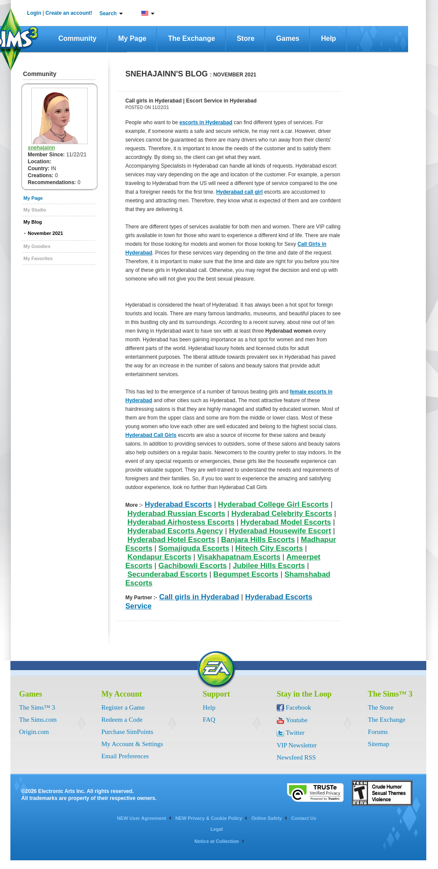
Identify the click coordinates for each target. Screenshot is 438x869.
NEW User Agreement (141, 818)
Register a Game (123, 707)
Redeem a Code (122, 719)
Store (246, 38)
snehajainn (41, 148)
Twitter (295, 732)
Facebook (298, 707)
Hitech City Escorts (269, 548)
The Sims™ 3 (37, 707)
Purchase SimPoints (127, 731)
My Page (132, 38)
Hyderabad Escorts (178, 504)
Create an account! (69, 13)
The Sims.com (38, 719)
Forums (378, 731)
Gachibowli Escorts (192, 566)
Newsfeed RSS (296, 757)
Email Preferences (125, 756)
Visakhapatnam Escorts (239, 557)
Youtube (296, 720)
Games (287, 38)
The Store (380, 707)
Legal (216, 829)
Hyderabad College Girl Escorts (273, 504)
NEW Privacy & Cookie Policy (208, 818)
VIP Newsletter (297, 745)
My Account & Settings (132, 743)
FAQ (209, 719)
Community (78, 38)
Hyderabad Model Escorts (286, 522)
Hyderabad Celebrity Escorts (281, 513)
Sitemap (378, 743)
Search (108, 13)
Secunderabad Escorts (167, 574)
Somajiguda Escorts (193, 548)
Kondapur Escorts (159, 557)
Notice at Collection (216, 841)
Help (328, 38)
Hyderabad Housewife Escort (280, 531)
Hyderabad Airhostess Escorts (181, 522)
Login (34, 13)
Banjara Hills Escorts (258, 539)
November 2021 (45, 233)
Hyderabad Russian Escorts (176, 513)
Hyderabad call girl (239, 192)
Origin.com (34, 731)
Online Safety (267, 818)
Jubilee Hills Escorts (269, 566)
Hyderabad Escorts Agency (175, 531)
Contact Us (303, 818)
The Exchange (191, 38)
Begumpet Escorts (245, 574)
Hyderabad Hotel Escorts (171, 539)
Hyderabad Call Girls (151, 435)
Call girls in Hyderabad (199, 597)
